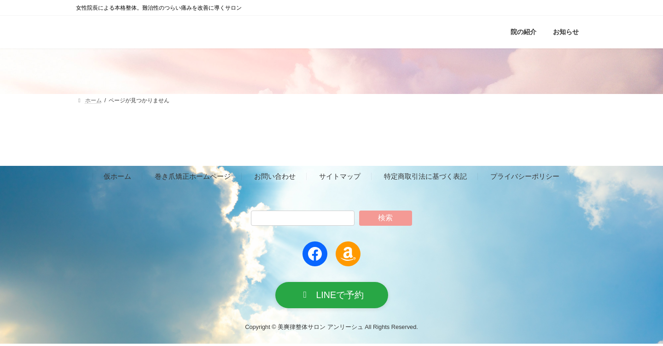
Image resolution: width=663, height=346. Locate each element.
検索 (385, 218)
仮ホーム (117, 177)
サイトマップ (340, 177)
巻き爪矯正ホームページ (193, 177)
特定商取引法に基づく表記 (425, 177)
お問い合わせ (275, 177)
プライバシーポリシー (524, 177)
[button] (331, 296)
